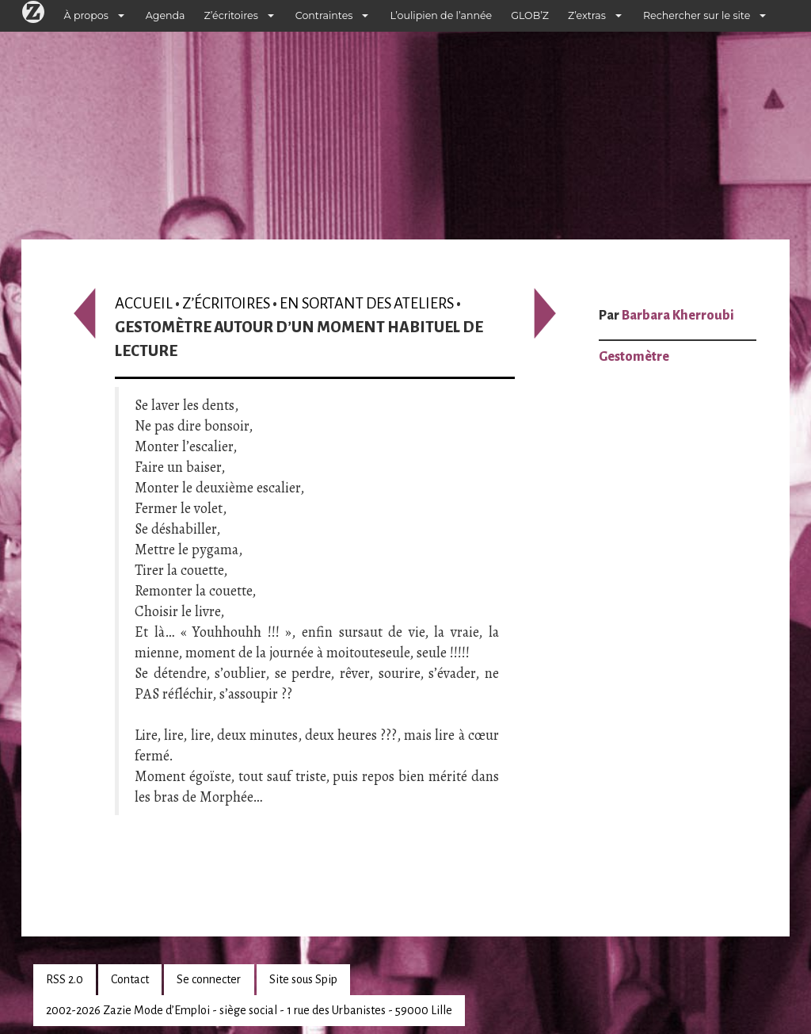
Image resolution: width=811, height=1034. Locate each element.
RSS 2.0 (64, 979)
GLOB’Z (530, 15)
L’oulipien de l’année (441, 15)
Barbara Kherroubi (678, 315)
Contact (130, 979)
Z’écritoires (231, 15)
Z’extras (587, 15)
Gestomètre (634, 357)
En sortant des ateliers (367, 303)
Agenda (165, 15)
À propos (86, 15)
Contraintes (324, 15)
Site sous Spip (303, 979)
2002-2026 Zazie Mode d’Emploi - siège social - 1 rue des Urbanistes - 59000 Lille (249, 1010)
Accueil (144, 303)
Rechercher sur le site (696, 15)
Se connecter (209, 979)
